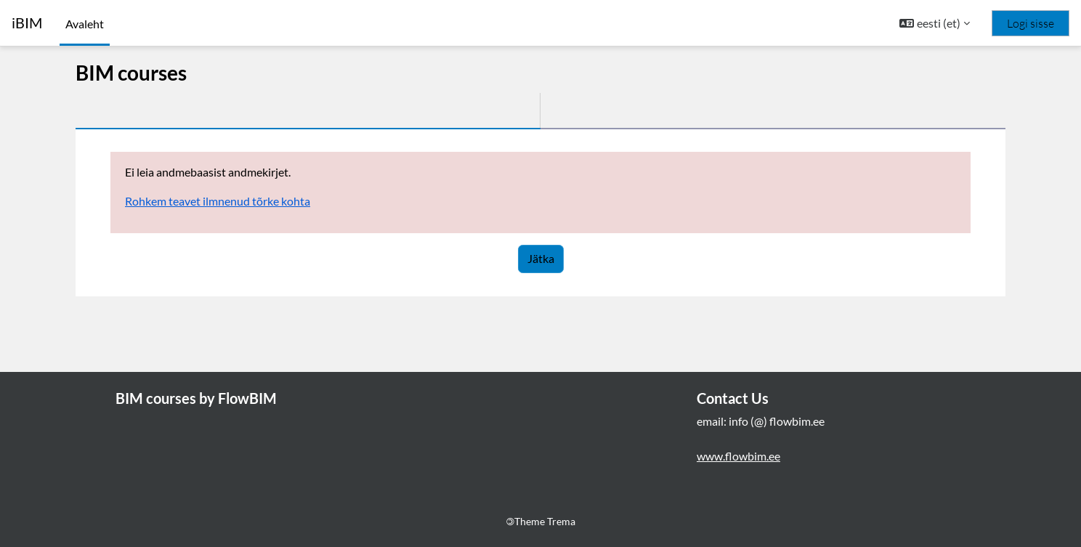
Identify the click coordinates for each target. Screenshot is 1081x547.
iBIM (27, 23)
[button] (934, 23)
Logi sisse (1030, 23)
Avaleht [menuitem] (84, 24)
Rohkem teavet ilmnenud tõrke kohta (217, 201)
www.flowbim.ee (738, 456)
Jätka (540, 258)
